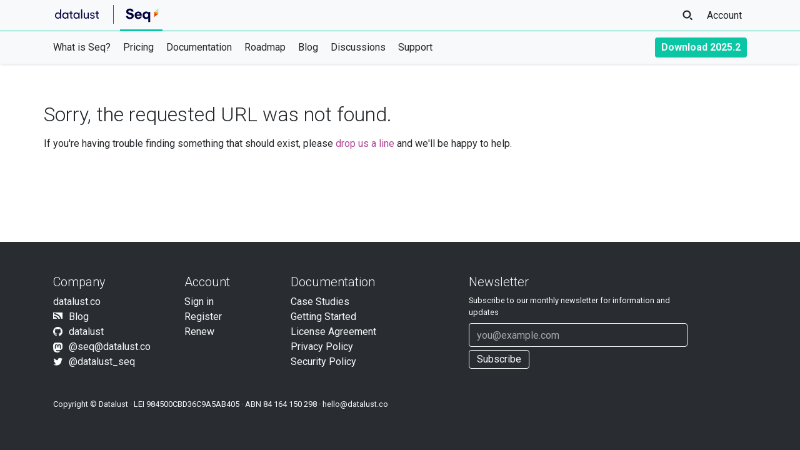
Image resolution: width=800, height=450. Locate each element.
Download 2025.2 (701, 47)
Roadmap (265, 47)
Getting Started (323, 316)
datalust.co (77, 302)
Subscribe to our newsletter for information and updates (569, 306)
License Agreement (333, 332)
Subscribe (499, 359)
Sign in (199, 302)
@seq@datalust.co (110, 346)
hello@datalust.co (355, 404)
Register (203, 316)
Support (415, 47)
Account (724, 15)
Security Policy (323, 362)
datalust (86, 332)
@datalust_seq (102, 362)
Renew (199, 332)
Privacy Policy (322, 346)
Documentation (199, 47)
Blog (308, 47)
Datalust (113, 404)
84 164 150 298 (290, 404)
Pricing (138, 47)
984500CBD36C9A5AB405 (192, 404)
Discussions (358, 47)
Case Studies (320, 302)
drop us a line (365, 143)
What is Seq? (82, 47)
